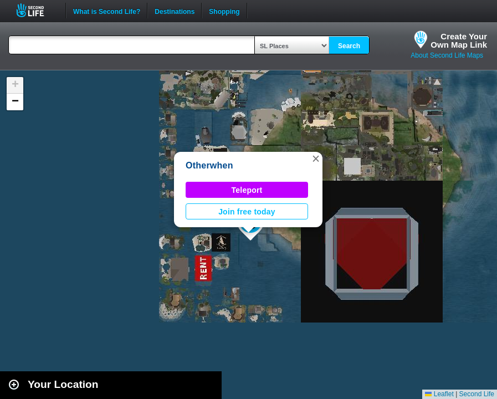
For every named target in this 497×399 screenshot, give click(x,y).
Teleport (247, 190)
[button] (315, 158)
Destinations (174, 10)
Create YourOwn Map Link (459, 40)
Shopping (224, 10)
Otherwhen (209, 165)
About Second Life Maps (447, 55)
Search (349, 46)
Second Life (36, 10)
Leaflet (439, 394)
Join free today (246, 211)
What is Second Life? (106, 10)
